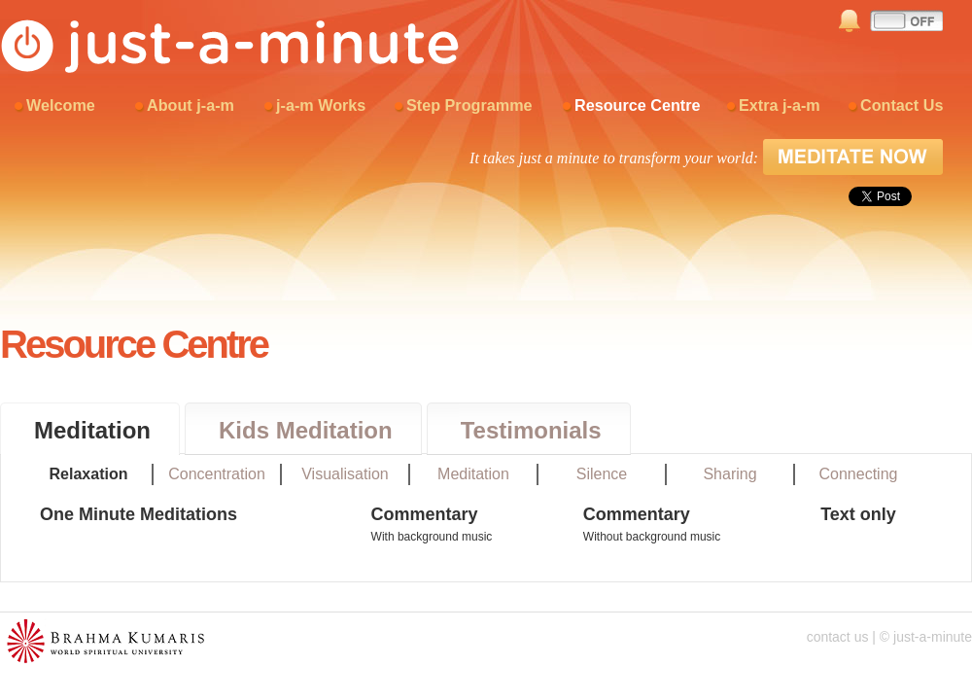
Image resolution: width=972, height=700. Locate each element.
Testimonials (531, 430)
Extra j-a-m (779, 105)
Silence (601, 474)
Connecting (858, 474)
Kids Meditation (306, 430)
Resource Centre (637, 105)
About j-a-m (190, 105)
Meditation (92, 430)
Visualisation (345, 474)
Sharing (729, 474)
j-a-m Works (320, 105)
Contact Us (901, 105)
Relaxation (89, 474)
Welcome (60, 105)
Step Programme (469, 105)
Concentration (216, 474)
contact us (838, 637)
